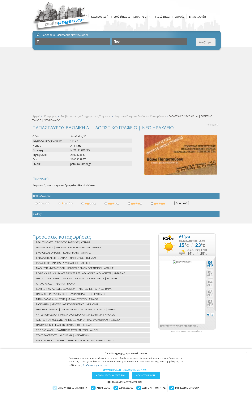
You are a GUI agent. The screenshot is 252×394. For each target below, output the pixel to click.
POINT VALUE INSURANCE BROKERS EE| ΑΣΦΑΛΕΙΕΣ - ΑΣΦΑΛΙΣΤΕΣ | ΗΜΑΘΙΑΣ (80, 273)
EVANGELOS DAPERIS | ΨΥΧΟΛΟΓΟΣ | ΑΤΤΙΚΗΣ (63, 263)
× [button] (246, 352)
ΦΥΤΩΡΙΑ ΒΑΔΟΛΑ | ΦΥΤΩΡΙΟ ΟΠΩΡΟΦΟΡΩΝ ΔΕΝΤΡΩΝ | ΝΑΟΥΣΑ (75, 314)
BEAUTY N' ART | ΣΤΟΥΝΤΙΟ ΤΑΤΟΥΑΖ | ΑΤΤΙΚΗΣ (63, 242)
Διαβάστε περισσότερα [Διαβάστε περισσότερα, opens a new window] (95, 364)
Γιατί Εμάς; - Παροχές (169, 16)
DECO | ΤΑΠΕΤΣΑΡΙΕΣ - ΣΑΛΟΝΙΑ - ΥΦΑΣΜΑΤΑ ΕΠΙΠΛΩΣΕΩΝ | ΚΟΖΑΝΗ (76, 278)
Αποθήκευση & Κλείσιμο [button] (110, 375)
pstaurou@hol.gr (80, 164)
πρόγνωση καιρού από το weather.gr (186, 331)
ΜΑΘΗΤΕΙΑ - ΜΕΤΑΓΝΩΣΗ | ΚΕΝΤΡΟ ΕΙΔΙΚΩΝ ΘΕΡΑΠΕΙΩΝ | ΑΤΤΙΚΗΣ (75, 268)
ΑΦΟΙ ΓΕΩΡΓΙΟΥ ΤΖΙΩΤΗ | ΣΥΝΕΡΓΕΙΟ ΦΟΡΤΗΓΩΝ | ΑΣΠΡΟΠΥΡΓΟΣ (75, 340)
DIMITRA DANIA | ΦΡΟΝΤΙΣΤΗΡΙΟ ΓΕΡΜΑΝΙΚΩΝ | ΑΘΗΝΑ (68, 247)
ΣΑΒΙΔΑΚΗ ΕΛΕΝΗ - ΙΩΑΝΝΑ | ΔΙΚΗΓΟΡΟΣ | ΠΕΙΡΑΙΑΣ (66, 257)
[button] (126, 369)
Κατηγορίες (98, 16)
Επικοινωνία (197, 16)
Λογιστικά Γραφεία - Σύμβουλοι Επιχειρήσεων (140, 116)
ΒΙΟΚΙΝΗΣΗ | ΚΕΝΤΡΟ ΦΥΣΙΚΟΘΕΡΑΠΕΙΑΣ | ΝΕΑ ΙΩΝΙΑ (67, 304)
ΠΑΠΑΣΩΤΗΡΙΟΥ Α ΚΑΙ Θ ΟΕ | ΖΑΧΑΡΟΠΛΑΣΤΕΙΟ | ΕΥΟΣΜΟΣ (71, 294)
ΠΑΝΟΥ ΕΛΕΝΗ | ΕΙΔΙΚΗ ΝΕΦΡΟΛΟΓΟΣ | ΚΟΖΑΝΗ (64, 325)
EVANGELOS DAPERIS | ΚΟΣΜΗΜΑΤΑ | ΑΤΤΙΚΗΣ (63, 252)
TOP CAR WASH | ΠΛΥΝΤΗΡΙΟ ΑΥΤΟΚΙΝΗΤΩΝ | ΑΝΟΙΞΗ (67, 330)
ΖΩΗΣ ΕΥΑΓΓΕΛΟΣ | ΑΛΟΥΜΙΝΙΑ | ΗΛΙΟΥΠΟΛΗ (62, 335)
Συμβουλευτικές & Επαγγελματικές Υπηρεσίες (86, 116)
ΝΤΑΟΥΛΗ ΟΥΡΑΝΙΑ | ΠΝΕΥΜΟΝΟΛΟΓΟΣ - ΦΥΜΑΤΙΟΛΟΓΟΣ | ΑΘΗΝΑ (76, 309)
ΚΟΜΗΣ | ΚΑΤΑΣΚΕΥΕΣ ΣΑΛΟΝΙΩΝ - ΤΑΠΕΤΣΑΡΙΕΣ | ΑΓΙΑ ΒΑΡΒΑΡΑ (73, 288)
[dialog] (126, 371)
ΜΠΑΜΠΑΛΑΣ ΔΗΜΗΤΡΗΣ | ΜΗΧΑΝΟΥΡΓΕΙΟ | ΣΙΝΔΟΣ (67, 299)
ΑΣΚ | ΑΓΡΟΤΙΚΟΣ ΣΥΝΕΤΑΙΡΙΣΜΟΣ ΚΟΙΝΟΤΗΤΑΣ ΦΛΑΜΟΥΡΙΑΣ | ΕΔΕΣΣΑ (78, 319)
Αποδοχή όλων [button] (145, 375)
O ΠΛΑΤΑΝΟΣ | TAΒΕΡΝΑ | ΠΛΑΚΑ (55, 283)
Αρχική (36, 116)
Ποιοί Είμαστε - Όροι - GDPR (130, 16)
